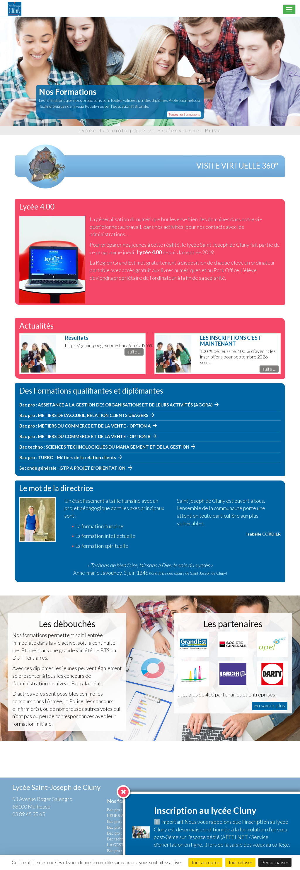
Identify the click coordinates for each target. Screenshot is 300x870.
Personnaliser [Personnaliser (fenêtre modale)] (275, 862)
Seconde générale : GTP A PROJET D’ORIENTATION (72, 468)
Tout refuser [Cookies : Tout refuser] (240, 862)
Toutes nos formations (184, 114)
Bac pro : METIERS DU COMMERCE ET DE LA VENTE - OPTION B (85, 436)
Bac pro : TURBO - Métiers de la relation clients (67, 457)
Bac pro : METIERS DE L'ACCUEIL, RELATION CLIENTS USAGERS (83, 415)
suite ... (134, 351)
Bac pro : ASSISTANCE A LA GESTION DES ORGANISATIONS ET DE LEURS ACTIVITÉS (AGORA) (116, 404)
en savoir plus (269, 705)
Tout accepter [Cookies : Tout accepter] (205, 862)
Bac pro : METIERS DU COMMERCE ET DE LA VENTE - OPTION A (85, 425)
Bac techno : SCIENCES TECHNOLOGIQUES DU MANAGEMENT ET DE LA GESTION (104, 446)
